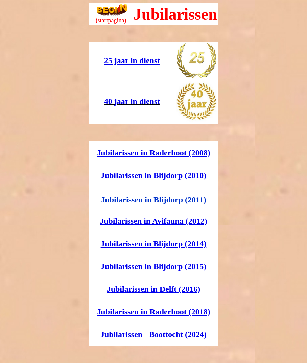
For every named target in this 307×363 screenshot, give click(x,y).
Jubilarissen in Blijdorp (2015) (154, 266)
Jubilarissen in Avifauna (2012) (153, 221)
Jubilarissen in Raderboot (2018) (153, 311)
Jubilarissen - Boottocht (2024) (153, 334)
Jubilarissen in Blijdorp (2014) (154, 243)
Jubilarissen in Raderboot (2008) (153, 152)
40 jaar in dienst (132, 101)
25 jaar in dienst (132, 60)
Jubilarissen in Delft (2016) (153, 289)
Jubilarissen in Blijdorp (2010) (154, 175)
